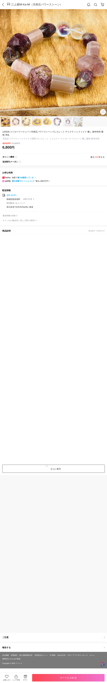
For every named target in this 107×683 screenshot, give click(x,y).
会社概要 (5, 655)
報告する (53, 647)
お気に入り (7, 680)
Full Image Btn (103, 112)
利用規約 (14, 655)
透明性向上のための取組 (11, 659)
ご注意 (53, 637)
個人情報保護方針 (26, 655)
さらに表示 (55, 469)
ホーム (92, 655)
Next (101, 62)
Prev (6, 62)
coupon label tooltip (20, 161)
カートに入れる (68, 677)
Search (95, 4)
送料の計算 (27, 199)
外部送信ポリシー (41, 655)
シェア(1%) (16, 678)
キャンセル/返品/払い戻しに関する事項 (19, 220)
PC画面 (52, 655)
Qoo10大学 (61, 655)
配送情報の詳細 (9, 216)
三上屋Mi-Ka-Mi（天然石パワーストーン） (37, 4)
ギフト (25, 680)
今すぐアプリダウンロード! (78, 655)
